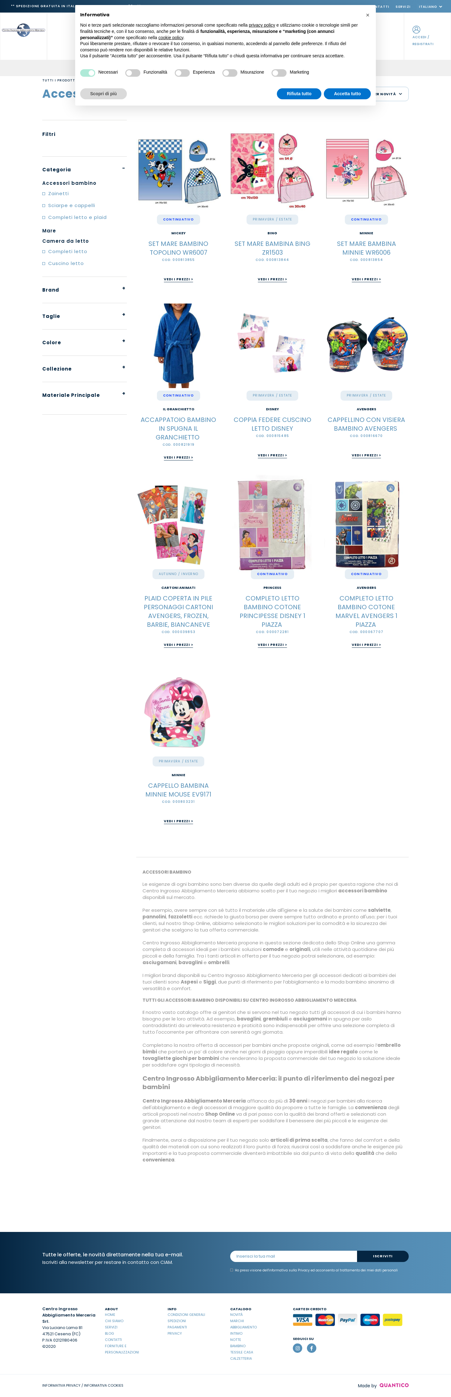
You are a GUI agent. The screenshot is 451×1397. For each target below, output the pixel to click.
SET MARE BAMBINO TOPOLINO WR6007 (178, 248)
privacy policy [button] (262, 25)
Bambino (238, 1345)
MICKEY (178, 233)
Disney (272, 409)
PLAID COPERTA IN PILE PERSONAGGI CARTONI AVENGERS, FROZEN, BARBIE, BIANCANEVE (178, 611)
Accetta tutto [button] (347, 93)
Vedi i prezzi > (178, 279)
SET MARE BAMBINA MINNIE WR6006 (366, 248)
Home (110, 1314)
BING (272, 233)
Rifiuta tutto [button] (299, 93)
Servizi (403, 6)
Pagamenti (177, 1327)
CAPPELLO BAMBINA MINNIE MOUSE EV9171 (178, 790)
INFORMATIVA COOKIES (103, 1385)
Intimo (236, 1333)
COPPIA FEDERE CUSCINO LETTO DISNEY (272, 424)
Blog (109, 1333)
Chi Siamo (114, 1320)
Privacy (175, 1333)
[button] (368, 15)
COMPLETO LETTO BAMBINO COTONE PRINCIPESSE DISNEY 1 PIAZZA (272, 611)
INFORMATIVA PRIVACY (61, 1385)
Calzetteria (241, 1358)
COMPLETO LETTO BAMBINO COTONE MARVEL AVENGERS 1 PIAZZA (366, 611)
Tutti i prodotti (59, 80)
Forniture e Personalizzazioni (122, 1349)
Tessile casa (241, 1352)
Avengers (366, 409)
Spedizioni (177, 1320)
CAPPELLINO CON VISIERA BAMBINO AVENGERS (366, 424)
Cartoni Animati (178, 587)
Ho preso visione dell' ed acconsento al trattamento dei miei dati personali (314, 1270)
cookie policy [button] (170, 37)
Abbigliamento (243, 1327)
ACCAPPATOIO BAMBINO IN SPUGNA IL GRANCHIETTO (178, 428)
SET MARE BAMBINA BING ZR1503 (272, 248)
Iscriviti (383, 1256)
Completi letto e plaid (77, 217)
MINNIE (366, 233)
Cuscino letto (66, 263)
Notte (235, 1339)
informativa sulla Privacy (289, 1270)
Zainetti (58, 193)
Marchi (237, 1320)
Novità (236, 1314)
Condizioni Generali (186, 1314)
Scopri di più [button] (103, 93)
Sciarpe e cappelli (71, 205)
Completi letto (67, 251)
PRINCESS (272, 587)
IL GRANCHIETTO (178, 409)
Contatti (113, 1339)
